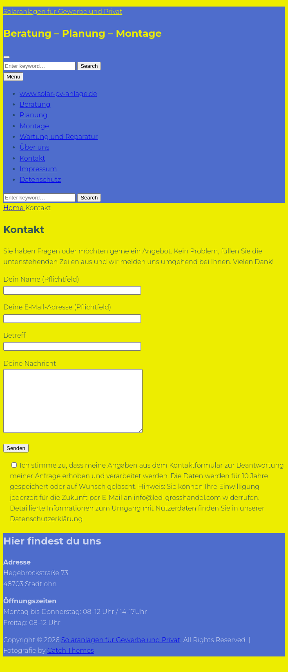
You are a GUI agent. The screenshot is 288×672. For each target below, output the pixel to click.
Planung (33, 115)
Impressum (38, 169)
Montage (34, 126)
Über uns (34, 147)
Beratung (35, 104)
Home (14, 208)
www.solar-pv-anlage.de (58, 94)
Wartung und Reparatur (59, 137)
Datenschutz (40, 180)
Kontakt (32, 158)
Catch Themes (70, 663)
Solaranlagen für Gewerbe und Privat (62, 12)
